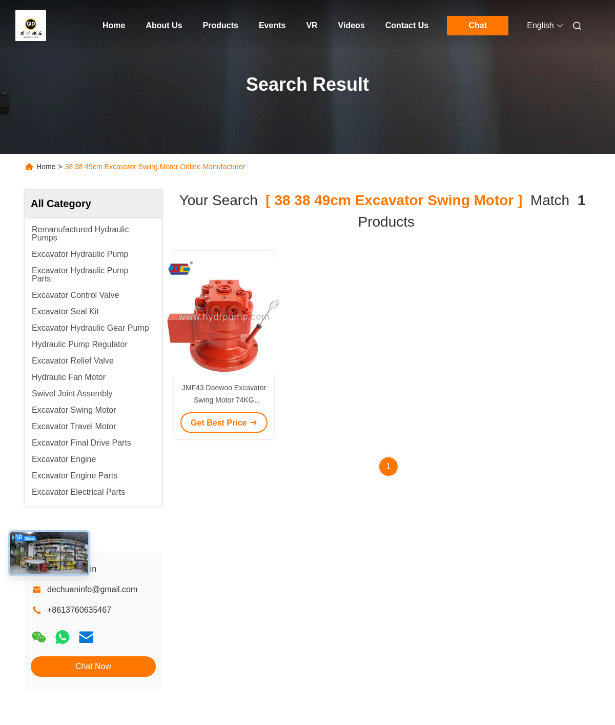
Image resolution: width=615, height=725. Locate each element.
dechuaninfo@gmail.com (92, 589)
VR (311, 25)
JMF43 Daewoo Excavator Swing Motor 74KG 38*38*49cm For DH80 (224, 400)
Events (272, 25)
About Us (164, 25)
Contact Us (406, 25)
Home (113, 25)
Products (220, 25)
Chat (477, 25)
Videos (351, 25)
